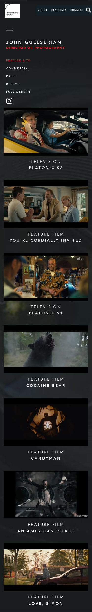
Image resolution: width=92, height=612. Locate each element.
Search (88, 10)
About (42, 10)
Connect (76, 10)
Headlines (58, 10)
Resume (13, 84)
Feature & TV (18, 60)
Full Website (18, 92)
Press (11, 76)
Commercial (18, 68)
